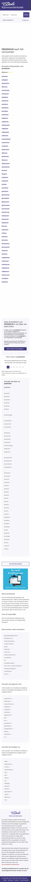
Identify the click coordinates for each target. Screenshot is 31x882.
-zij (5, 780)
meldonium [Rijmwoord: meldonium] (5, 268)
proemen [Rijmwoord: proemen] (7, 533)
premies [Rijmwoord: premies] (6, 508)
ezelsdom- (7, 707)
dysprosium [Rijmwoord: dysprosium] (6, 163)
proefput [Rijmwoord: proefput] (6, 523)
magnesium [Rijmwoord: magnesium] (6, 257)
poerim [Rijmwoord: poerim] (6, 498)
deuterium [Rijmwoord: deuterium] (5, 156)
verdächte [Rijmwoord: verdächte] (7, 657)
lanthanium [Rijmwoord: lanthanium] (5, 243)
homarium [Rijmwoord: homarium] (5, 219)
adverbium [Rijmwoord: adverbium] (5, 83)
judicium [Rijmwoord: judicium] (5, 236)
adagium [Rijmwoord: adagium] (5, 80)
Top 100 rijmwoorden (15, 564)
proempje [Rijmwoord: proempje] (7, 536)
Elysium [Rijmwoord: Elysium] (4, 174)
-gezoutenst (7, 791)
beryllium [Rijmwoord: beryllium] (5, 111)
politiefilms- (7, 726)
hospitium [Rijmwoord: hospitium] (5, 223)
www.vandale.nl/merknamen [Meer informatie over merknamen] (10, 864)
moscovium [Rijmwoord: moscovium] (5, 275)
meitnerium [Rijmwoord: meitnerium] (6, 264)
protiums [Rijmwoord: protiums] (6, 539)
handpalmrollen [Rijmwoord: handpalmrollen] (9, 663)
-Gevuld (6, 786)
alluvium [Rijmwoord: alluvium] (4, 87)
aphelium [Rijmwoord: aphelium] (5, 97)
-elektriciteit (8, 764)
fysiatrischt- (7, 698)
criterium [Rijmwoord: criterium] (5, 146)
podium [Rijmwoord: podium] (6, 492)
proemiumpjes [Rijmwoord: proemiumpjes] (8, 445)
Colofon (16, 880)
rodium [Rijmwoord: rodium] (6, 549)
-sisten (6, 794)
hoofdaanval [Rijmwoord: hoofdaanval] (8, 638)
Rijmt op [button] (5, 15)
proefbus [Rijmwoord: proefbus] (6, 520)
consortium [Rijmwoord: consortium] (5, 142)
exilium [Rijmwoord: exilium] (4, 184)
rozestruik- (7, 734)
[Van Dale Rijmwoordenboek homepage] (9, 4)
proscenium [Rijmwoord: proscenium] (7, 424)
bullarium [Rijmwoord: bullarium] (5, 118)
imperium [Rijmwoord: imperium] (5, 230)
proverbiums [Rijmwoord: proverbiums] (8, 464)
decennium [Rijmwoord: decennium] (5, 149)
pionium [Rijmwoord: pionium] (6, 489)
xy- (5, 737)
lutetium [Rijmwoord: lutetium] (4, 254)
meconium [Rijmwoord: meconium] (5, 261)
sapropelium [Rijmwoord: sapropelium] (8, 467)
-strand (6, 789)
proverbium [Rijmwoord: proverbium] (7, 427)
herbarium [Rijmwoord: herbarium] (5, 216)
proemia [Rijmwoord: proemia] (6, 403)
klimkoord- (7, 701)
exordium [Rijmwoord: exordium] (5, 188)
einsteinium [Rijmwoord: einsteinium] (6, 167)
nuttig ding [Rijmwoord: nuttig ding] (7, 671)
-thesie (6, 778)
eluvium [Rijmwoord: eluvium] (4, 170)
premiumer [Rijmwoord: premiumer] (7, 436)
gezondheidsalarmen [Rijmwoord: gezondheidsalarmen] (10, 635)
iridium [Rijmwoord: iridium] (4, 233)
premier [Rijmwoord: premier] (6, 504)
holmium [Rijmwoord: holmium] (6, 482)
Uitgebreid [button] (25, 20)
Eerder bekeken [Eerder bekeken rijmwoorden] (7, 20)
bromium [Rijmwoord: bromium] (7, 393)
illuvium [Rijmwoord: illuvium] (4, 226)
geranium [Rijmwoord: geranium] (5, 191)
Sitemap (10, 880)
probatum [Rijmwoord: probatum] (7, 517)
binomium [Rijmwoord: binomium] (5, 115)
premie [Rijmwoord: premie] (6, 501)
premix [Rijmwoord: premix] (6, 511)
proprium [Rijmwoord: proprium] (7, 406)
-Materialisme (8, 769)
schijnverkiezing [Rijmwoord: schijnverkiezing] (9, 641)
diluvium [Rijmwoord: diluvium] (5, 160)
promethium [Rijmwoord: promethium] (7, 420)
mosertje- (7, 712)
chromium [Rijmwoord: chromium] (7, 476)
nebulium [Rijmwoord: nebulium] (5, 282)
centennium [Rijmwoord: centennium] (6, 125)
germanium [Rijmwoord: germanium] (6, 195)
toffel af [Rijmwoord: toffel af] (6, 649)
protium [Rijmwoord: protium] (6, 409)
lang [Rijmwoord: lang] (5, 646)
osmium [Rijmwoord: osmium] (6, 485)
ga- (5, 718)
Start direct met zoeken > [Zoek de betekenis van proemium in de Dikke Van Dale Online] (15, 349)
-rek (5, 772)
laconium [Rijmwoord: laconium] (5, 240)
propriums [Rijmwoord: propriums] (7, 452)
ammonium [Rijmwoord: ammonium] (5, 90)
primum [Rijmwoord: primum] (6, 514)
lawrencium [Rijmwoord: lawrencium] (6, 247)
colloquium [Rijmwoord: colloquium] (5, 132)
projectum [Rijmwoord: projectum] (7, 448)
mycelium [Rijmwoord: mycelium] (5, 278)
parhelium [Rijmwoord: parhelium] (7, 433)
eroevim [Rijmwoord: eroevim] (6, 479)
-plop (5, 761)
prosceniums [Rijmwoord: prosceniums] (8, 461)
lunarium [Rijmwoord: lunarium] (5, 250)
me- (5, 720)
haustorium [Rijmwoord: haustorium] (5, 212)
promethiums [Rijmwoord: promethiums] (8, 457)
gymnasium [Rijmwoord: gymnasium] (6, 205)
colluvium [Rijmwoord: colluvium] (5, 135)
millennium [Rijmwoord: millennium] (5, 271)
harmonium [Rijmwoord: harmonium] (6, 209)
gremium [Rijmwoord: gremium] (7, 396)
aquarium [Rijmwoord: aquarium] (5, 101)
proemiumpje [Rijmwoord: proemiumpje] (8, 415)
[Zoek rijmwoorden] (19, 14)
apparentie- (7, 715)
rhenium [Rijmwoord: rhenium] (6, 546)
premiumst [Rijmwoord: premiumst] (7, 439)
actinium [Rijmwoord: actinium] (5, 76)
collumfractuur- (9, 704)
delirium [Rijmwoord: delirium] (4, 153)
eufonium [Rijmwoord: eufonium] (5, 177)
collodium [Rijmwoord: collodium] (5, 128)
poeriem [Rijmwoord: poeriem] (6, 495)
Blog (5, 880)
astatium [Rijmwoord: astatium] (5, 104)
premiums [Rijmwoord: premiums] (7, 399)
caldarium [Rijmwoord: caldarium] (5, 122)
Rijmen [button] (26, 15)
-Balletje (6, 783)
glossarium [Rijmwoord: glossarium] (5, 202)
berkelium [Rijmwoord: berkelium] (5, 108)
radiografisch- (8, 728)
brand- (6, 731)
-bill (5, 775)
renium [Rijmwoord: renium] (6, 542)
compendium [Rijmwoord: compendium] (6, 139)
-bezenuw (7, 797)
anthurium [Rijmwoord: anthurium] (5, 94)
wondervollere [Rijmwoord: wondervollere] (8, 644)
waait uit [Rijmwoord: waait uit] (7, 652)
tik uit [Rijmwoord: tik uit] (6, 674)
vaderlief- (7, 709)
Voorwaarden (24, 880)
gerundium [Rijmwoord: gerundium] (5, 198)
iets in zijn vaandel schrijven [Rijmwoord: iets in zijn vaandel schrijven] (12, 666)
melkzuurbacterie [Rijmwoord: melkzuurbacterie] (9, 655)
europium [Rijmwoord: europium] (5, 181)
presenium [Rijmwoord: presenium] (7, 442)
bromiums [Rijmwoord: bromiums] (7, 473)
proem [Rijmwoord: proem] (6, 530)
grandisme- (7, 723)
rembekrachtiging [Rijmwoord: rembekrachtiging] (9, 668)
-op (5, 800)
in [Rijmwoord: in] (4, 660)
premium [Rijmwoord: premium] (7, 387)
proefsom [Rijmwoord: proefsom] (7, 527)
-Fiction (6, 767)
